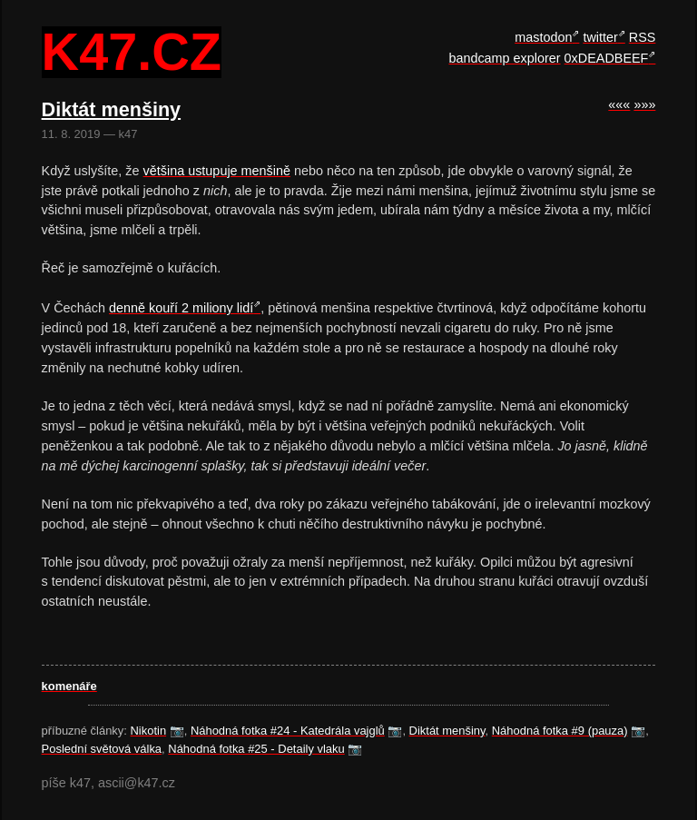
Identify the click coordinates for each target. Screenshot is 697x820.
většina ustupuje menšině (216, 170)
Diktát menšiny (447, 730)
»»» (644, 104)
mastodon (543, 37)
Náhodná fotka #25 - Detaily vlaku (256, 749)
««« (619, 104)
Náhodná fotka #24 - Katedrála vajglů (288, 730)
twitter (600, 37)
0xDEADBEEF (606, 58)
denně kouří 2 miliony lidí (181, 308)
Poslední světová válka (102, 749)
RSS (642, 37)
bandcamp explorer (504, 58)
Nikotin (149, 730)
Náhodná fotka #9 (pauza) (560, 730)
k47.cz (131, 52)
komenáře (69, 686)
